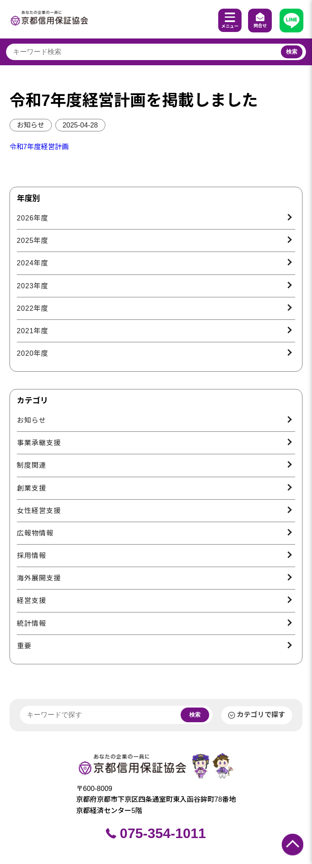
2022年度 (33, 308)
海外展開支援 (39, 578)
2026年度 (33, 218)
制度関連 (31, 465)
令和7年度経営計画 (39, 146)
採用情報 (31, 555)
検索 (291, 51)
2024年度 (33, 263)
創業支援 (31, 488)
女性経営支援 (39, 510)
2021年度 (33, 331)
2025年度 (33, 240)
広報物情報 (35, 533)
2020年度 (33, 353)
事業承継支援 (39, 442)
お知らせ (31, 125)
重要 (24, 646)
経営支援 (31, 600)
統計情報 (31, 623)
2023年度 (33, 286)
